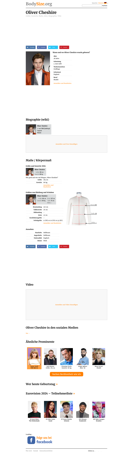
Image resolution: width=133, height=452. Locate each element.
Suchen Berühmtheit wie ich (66, 374)
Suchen (104, 5)
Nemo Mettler (66, 420)
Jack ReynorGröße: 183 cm (50, 367)
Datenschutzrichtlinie (46, 451)
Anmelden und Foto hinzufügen (66, 144)
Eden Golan (50, 420)
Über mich (29, 451)
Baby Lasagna (98, 420)
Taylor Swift (34, 367)
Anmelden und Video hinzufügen (66, 305)
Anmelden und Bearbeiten (62, 83)
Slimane (83, 420)
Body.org (39, 3)
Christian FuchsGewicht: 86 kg (66, 367)
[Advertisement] (66, 30)
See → (28, 333)
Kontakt (35, 451)
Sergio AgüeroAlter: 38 (82, 367)
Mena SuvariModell (99, 367)
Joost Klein (34, 420)
